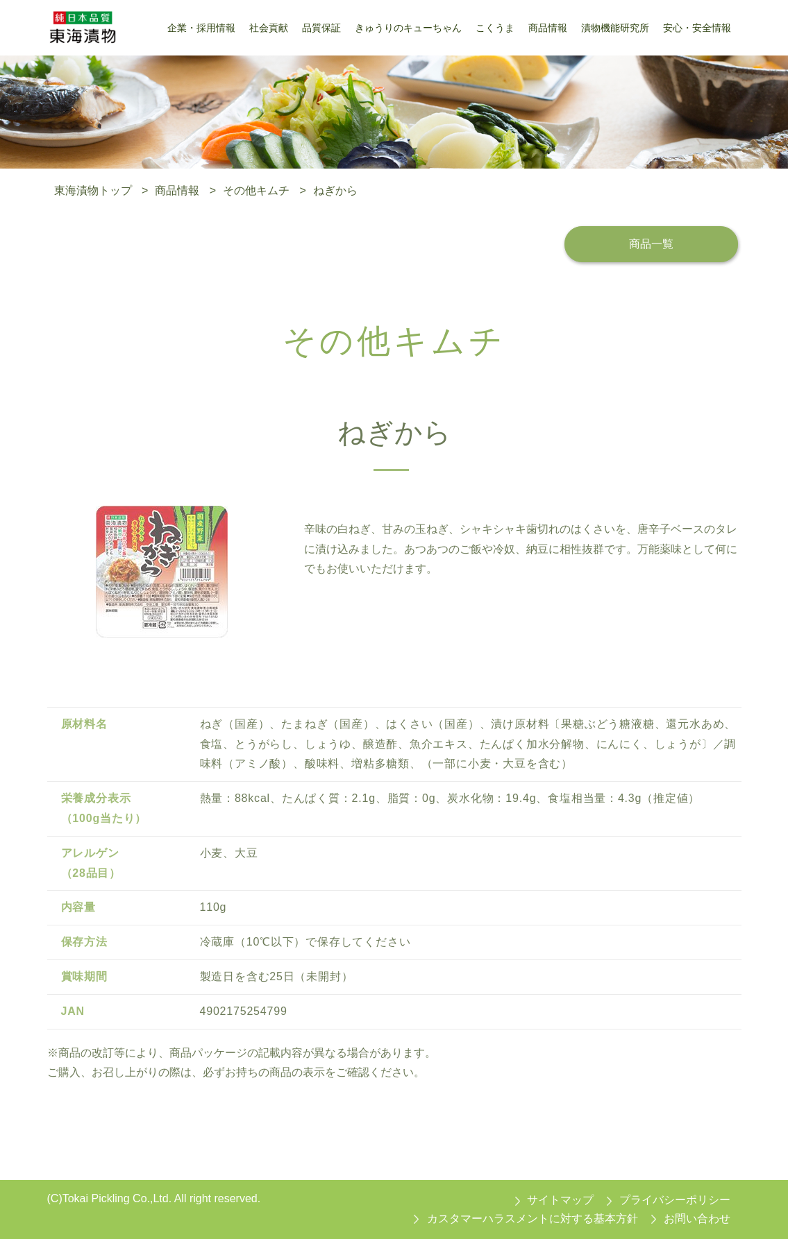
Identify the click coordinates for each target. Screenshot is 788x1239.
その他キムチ (256, 190)
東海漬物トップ (93, 190)
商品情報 (177, 190)
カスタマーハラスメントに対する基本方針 (532, 1218)
